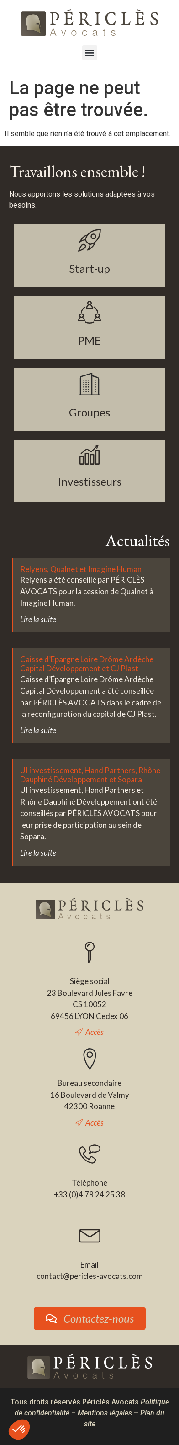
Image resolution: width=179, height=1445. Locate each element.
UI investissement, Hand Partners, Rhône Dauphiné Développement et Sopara (90, 775)
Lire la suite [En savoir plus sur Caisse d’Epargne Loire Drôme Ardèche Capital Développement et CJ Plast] (38, 730)
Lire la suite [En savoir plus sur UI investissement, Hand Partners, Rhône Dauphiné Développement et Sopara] (38, 852)
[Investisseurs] (89, 455)
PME (89, 340)
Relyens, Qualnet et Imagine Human (81, 569)
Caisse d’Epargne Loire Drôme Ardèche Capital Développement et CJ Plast (86, 663)
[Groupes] (89, 384)
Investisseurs (89, 481)
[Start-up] (89, 240)
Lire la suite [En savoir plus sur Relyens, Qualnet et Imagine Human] (38, 619)
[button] (89, 52)
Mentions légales (105, 1413)
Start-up (89, 268)
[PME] (89, 312)
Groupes (89, 412)
